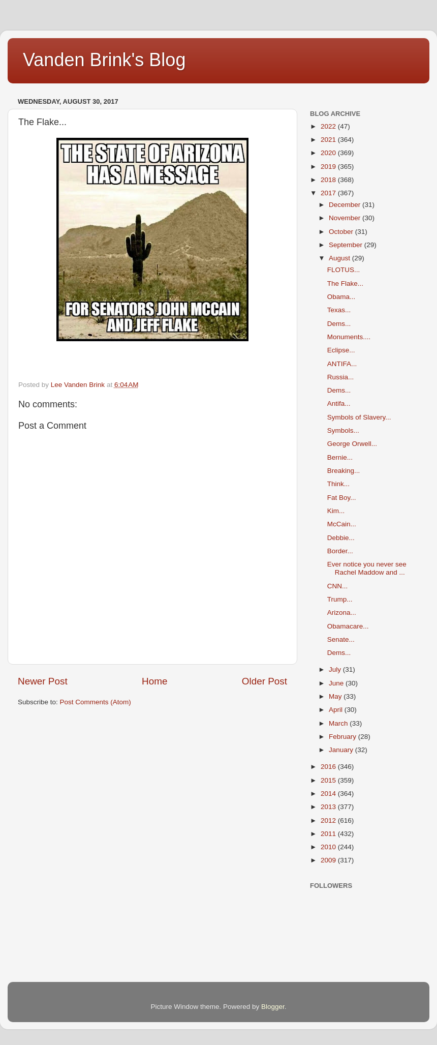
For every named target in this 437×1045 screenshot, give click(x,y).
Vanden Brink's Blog (104, 59)
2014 (329, 793)
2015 (329, 780)
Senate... (341, 639)
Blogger (273, 1006)
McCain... (341, 524)
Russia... (340, 377)
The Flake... (345, 283)
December (345, 204)
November (345, 218)
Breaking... (343, 470)
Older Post (264, 681)
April (337, 709)
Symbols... (343, 430)
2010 (329, 847)
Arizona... (341, 612)
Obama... (341, 297)
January (342, 750)
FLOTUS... (343, 270)
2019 (329, 166)
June (337, 683)
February (343, 736)
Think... (338, 484)
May (336, 696)
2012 (329, 820)
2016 (329, 766)
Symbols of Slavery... (359, 417)
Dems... (339, 323)
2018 (329, 180)
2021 (329, 139)
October (342, 231)
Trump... (340, 599)
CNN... (337, 586)
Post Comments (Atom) (95, 702)
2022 (329, 126)
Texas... (339, 310)
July (336, 669)
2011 (329, 834)
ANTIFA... (342, 364)
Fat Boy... (341, 497)
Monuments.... (349, 337)
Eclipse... (341, 350)
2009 (329, 860)
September (346, 245)
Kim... (336, 511)
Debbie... (341, 538)
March (339, 723)
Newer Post (43, 681)
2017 (329, 193)
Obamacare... (348, 626)
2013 (329, 807)
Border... (340, 551)
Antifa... (339, 403)
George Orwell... (352, 443)
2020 (329, 153)
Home (154, 681)
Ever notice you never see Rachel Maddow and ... (367, 568)
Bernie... (340, 457)
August (340, 258)
